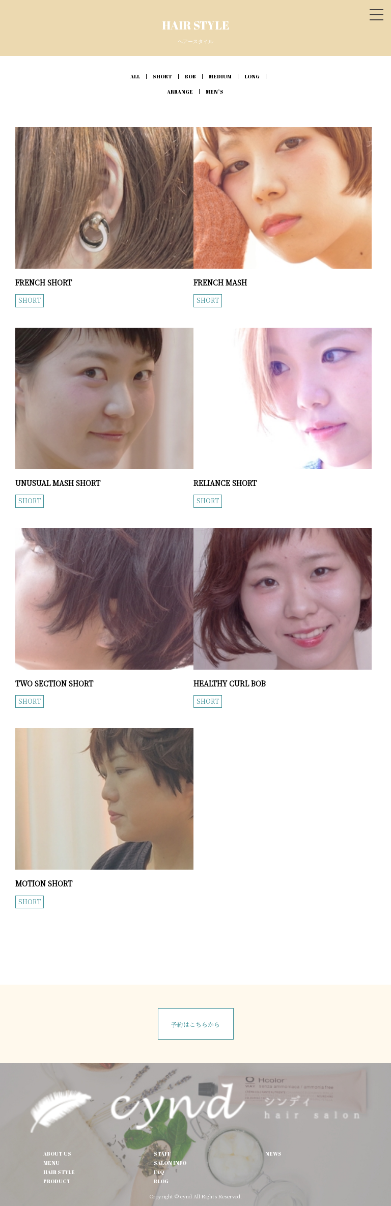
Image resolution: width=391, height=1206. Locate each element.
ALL (135, 76)
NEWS (273, 1153)
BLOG (161, 1181)
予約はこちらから (195, 1024)
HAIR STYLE (59, 1171)
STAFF (162, 1153)
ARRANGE (180, 91)
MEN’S (215, 91)
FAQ (159, 1171)
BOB (190, 76)
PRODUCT (57, 1181)
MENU (51, 1162)
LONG (252, 76)
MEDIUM (220, 76)
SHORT (162, 76)
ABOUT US (57, 1153)
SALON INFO (170, 1162)
